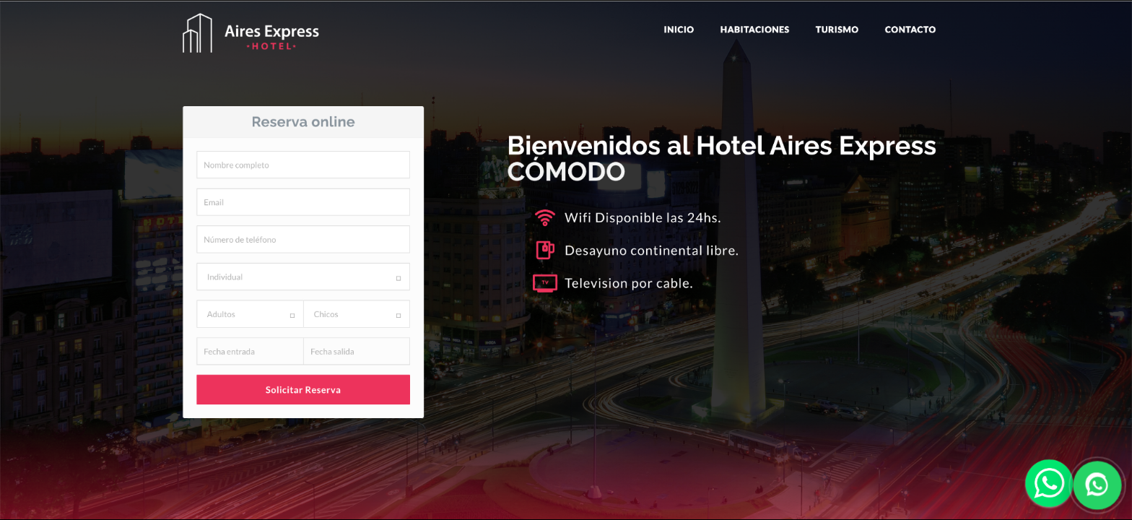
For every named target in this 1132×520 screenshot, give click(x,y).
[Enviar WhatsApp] (1097, 485)
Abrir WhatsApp (566, 260)
